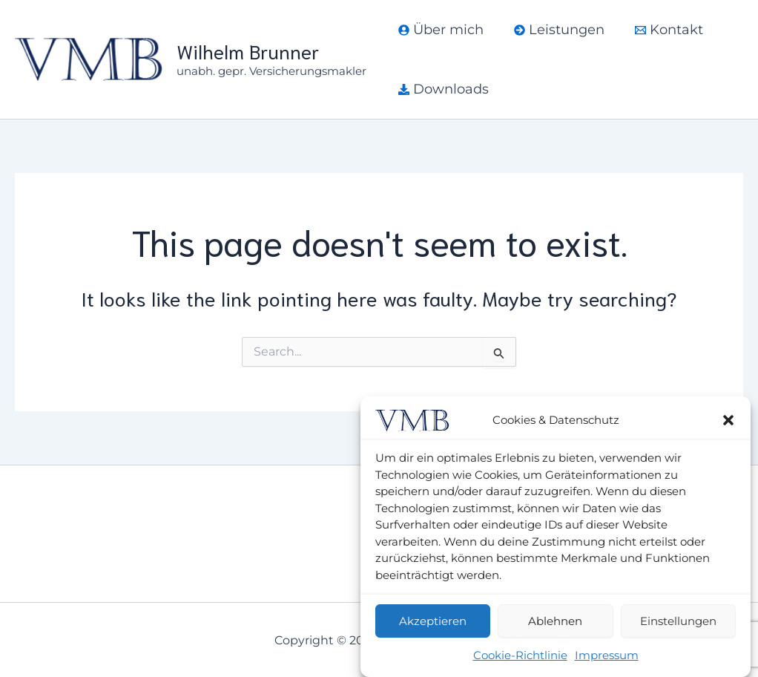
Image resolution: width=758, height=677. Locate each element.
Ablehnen (555, 621)
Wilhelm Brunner (248, 50)
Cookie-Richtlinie (520, 655)
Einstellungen (678, 621)
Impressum (607, 655)
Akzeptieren (433, 621)
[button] (728, 420)
